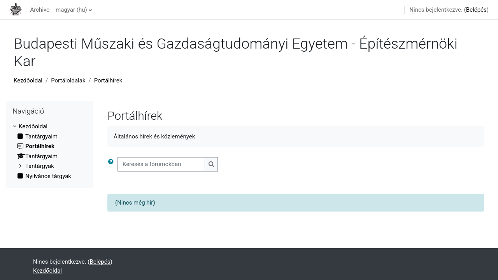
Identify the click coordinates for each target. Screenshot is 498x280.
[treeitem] (49, 151)
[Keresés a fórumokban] (161, 164)
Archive (39, 9)
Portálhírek (108, 80)
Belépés (476, 9)
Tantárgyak (39, 166)
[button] (112, 164)
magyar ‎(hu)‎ (71, 9)
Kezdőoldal (28, 80)
